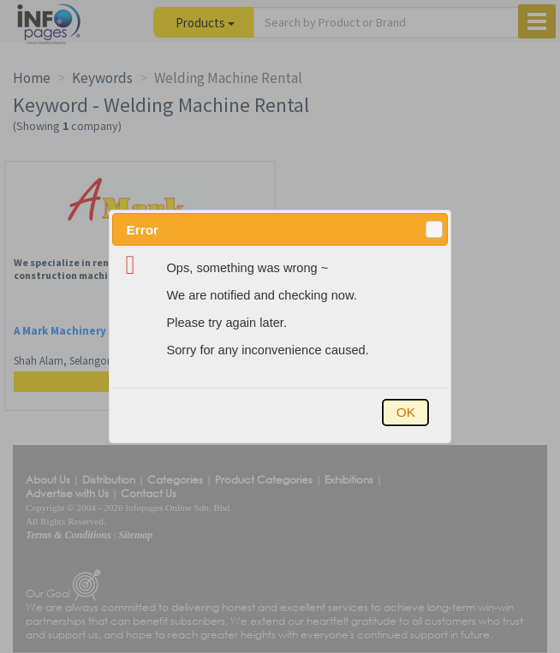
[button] (434, 229)
